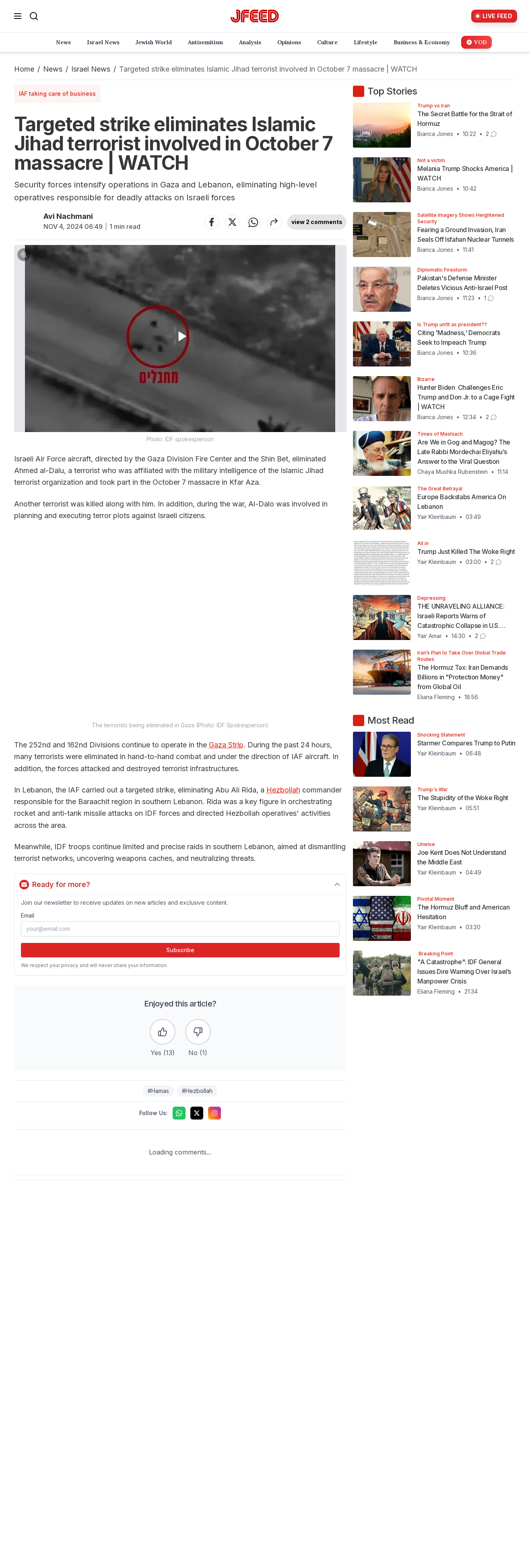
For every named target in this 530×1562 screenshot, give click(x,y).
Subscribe (180, 950)
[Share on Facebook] (211, 222)
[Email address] (180, 928)
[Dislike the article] (198, 1032)
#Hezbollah (197, 1090)
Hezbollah (283, 790)
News (52, 69)
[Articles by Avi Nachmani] (25, 221)
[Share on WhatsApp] (253, 222)
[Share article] (274, 222)
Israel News (90, 69)
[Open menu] (18, 16)
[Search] (34, 16)
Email (27, 915)
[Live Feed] (494, 16)
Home (24, 69)
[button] (180, 344)
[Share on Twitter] (232, 222)
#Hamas (158, 1090)
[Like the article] (162, 1032)
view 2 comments (316, 221)
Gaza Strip (226, 745)
